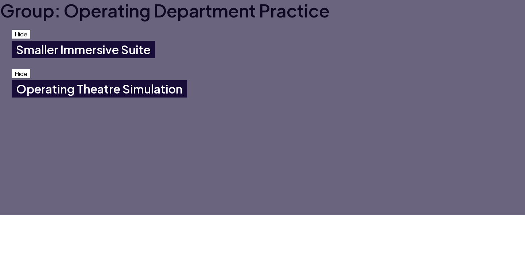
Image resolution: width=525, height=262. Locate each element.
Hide (21, 34)
